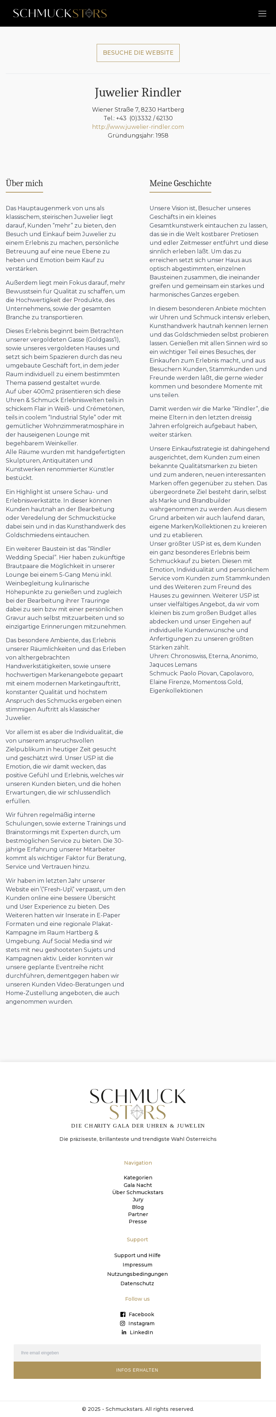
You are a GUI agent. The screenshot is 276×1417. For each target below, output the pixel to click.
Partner (138, 1213)
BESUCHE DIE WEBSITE (138, 52)
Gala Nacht (138, 1185)
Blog (138, 1206)
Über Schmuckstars (138, 1192)
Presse (138, 1221)
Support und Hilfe (137, 1254)
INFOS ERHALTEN (137, 1369)
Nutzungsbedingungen (137, 1273)
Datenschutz (137, 1282)
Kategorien (138, 1177)
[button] (262, 13)
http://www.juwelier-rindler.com (138, 126)
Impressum (137, 1264)
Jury (138, 1199)
